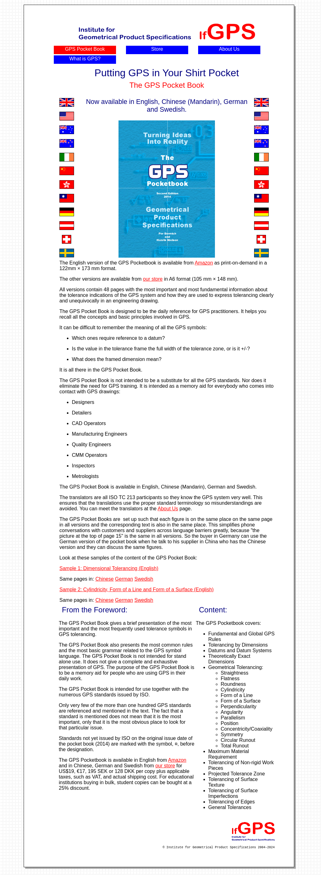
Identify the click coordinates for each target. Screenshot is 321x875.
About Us (229, 49)
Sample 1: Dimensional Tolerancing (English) (108, 568)
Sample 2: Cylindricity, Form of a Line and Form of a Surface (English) (136, 589)
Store (157, 49)
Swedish (143, 579)
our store (153, 279)
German (124, 579)
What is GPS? (84, 58)
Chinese (104, 579)
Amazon (204, 262)
